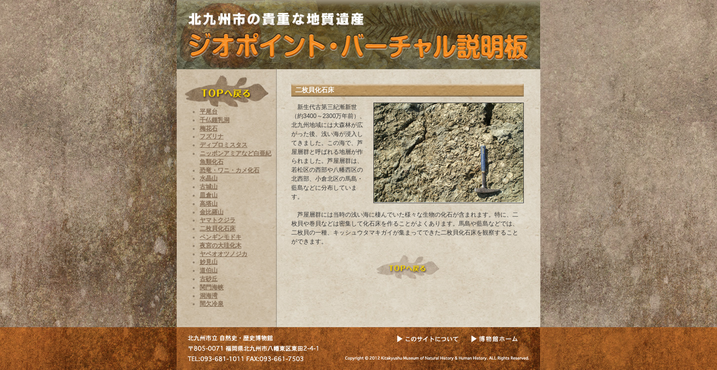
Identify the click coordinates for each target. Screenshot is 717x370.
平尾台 (209, 111)
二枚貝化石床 (218, 228)
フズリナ (212, 136)
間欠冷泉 (212, 303)
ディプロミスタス (223, 144)
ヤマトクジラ (218, 220)
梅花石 (209, 128)
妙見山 (209, 261)
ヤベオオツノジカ (223, 253)
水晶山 (209, 178)
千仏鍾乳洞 (215, 120)
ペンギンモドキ (220, 237)
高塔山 (209, 203)
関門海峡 (212, 287)
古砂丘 (209, 278)
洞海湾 (209, 295)
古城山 (209, 186)
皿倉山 (209, 195)
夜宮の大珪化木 (220, 245)
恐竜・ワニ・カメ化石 (229, 170)
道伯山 (209, 270)
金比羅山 (212, 212)
